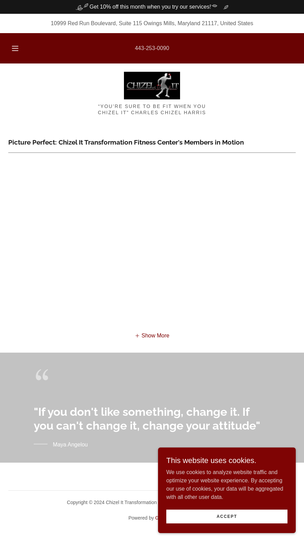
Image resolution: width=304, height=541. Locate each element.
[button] (21, 48)
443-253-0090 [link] (152, 48)
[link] (152, 85)
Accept (227, 516)
